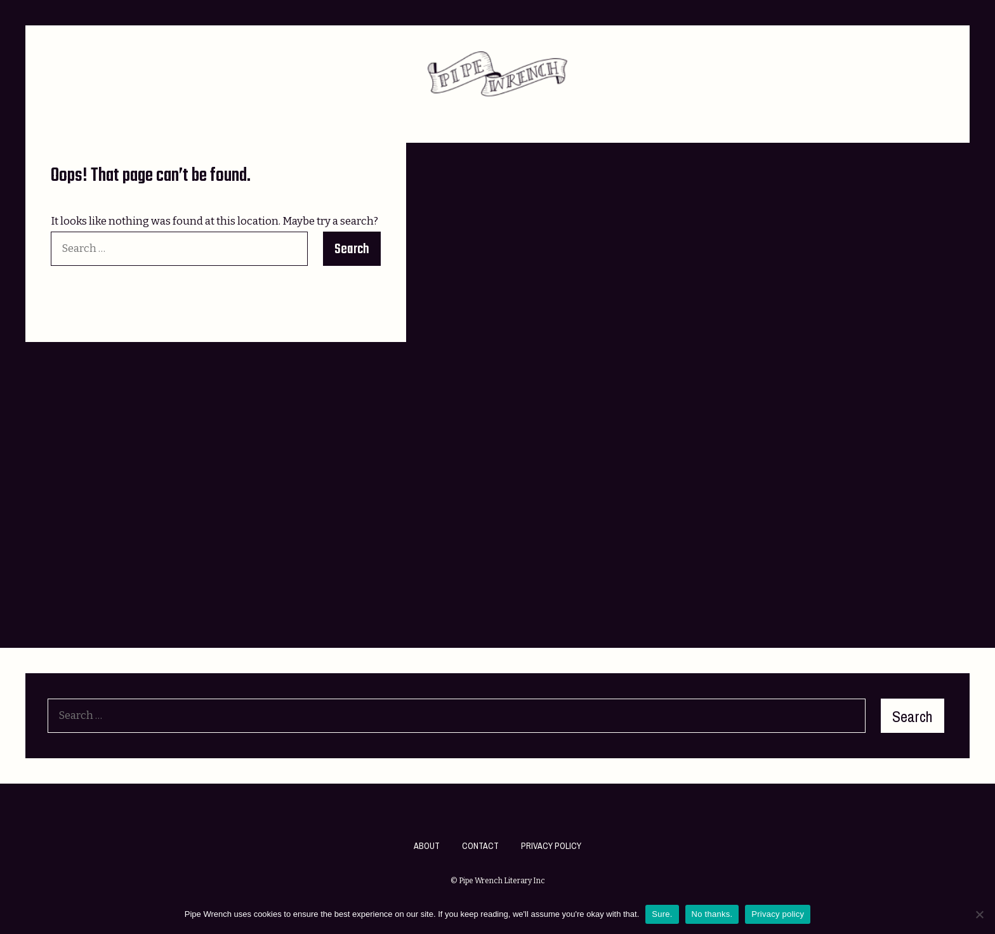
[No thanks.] (979, 914)
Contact (480, 846)
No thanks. (712, 914)
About (427, 846)
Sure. (662, 914)
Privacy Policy (551, 846)
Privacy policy (777, 914)
